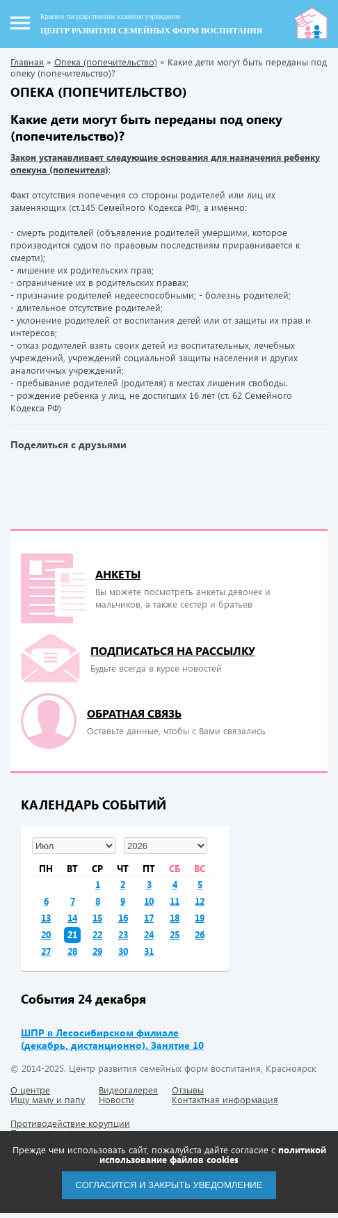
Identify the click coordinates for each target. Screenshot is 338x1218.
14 (72, 918)
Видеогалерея (128, 1090)
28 (72, 951)
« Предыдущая (20, 493)
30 (123, 951)
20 (46, 934)
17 (149, 918)
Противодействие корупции (70, 1123)
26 (199, 934)
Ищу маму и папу (47, 1099)
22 (97, 934)
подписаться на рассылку (172, 650)
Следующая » (317, 493)
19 (199, 918)
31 (149, 951)
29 (97, 951)
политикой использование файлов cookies (212, 1154)
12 (199, 901)
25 (174, 934)
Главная (27, 62)
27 (46, 951)
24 (149, 934)
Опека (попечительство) (105, 62)
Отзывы (188, 1090)
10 (149, 901)
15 (97, 918)
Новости (116, 1099)
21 (72, 934)
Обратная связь (134, 713)
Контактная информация (225, 1099)
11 (174, 901)
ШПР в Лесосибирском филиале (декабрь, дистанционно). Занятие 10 (112, 1039)
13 (46, 918)
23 (123, 934)
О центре (30, 1090)
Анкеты (117, 574)
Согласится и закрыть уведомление (169, 1185)
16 (123, 918)
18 (174, 918)
